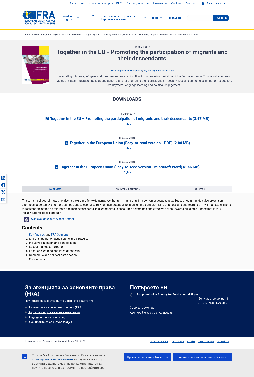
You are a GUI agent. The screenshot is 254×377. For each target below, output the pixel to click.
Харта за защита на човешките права (54, 312)
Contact (190, 3)
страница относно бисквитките (52, 359)
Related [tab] (199, 189)
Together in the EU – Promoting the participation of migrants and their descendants (127, 119)
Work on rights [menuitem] (68, 18)
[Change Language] (213, 3)
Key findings (37, 234)
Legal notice (178, 341)
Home (28, 34)
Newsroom (160, 3)
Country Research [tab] (128, 189)
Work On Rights (41, 34)
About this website (159, 341)
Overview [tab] (55, 189)
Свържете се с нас (142, 307)
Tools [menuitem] (155, 18)
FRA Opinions (59, 234)
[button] (3, 177)
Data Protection (206, 341)
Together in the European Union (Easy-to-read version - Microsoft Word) (127, 167)
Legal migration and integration (101, 34)
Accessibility (223, 341)
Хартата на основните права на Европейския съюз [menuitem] (113, 18)
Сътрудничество (138, 3)
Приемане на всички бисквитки (147, 357)
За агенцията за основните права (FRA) (96, 3)
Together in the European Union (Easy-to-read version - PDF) (127, 143)
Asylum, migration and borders (68, 34)
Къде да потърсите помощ (46, 317)
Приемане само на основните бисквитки (202, 357)
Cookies (176, 3)
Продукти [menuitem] (174, 18)
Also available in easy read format (52, 219)
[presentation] (55, 189)
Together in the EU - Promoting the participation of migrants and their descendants (160, 34)
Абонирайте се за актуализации (50, 322)
